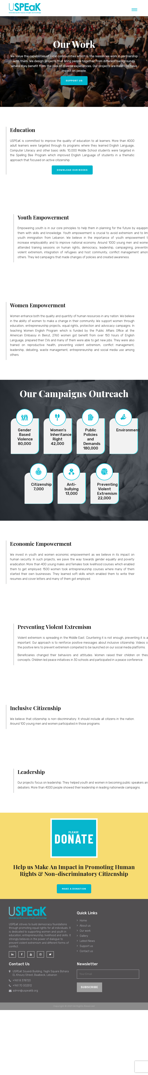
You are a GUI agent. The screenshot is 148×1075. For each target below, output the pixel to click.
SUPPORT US (74, 80)
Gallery (84, 936)
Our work (85, 930)
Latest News (87, 941)
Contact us (86, 951)
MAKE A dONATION (74, 888)
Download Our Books (72, 170)
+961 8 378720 (20, 980)
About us (85, 925)
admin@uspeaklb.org (23, 990)
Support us (86, 946)
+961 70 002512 (20, 985)
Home (83, 920)
